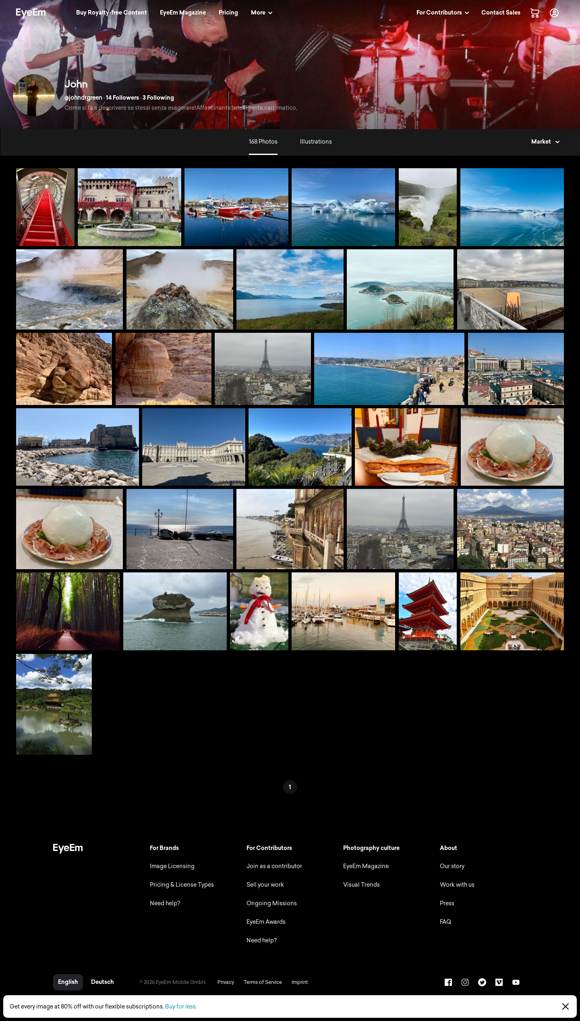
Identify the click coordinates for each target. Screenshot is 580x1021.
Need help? (165, 903)
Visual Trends (361, 884)
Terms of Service (263, 982)
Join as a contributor (274, 866)
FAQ (445, 922)
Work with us (457, 884)
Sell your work (265, 884)
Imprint (300, 982)
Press (447, 903)
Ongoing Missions (271, 903)
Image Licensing (172, 866)
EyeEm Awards (266, 922)
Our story (452, 866)
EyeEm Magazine (366, 866)
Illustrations (316, 141)
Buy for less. (181, 1006)
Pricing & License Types (182, 884)
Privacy (226, 982)
